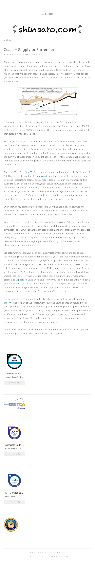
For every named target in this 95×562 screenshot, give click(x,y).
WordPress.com (59, 556)
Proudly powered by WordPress (47, 552)
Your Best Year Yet (24, 172)
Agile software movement (50, 233)
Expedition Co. (23, 279)
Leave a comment (31, 54)
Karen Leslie (59, 176)
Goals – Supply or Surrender (29, 49)
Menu (49, 13)
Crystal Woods (40, 176)
